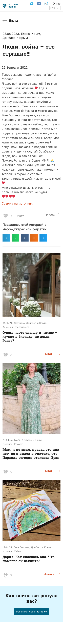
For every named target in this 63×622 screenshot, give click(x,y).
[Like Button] (5, 216)
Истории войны (13, 5)
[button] (31, 611)
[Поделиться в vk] (25, 238)
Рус (52, 8)
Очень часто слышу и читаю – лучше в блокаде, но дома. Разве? (30, 336)
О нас (56, 3)
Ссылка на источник (17, 203)
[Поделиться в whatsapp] (15, 238)
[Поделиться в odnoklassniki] (34, 238)
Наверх (50, 215)
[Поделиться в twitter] (43, 238)
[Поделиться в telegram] (6, 238)
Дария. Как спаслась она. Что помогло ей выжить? (28, 559)
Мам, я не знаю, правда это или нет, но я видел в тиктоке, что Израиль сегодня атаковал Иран (31, 453)
